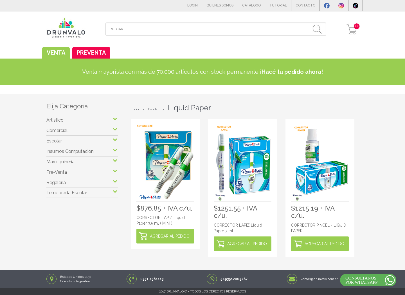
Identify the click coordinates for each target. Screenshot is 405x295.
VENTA (56, 52)
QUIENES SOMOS (219, 5)
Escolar (153, 109)
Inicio (135, 109)
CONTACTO (305, 5)
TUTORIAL (278, 5)
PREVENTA (91, 52)
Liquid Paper (189, 108)
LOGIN (192, 5)
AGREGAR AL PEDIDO (170, 236)
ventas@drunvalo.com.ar (319, 279)
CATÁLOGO (251, 5)
